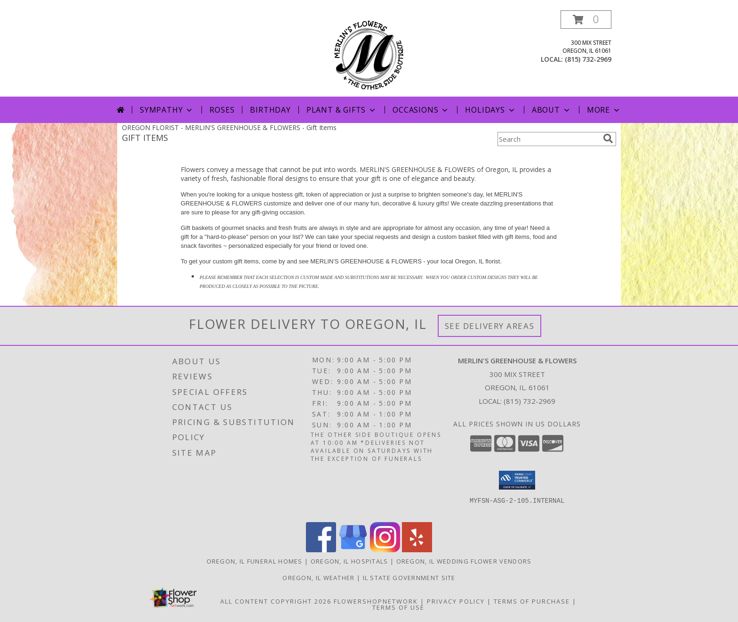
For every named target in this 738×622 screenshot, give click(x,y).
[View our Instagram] (385, 549)
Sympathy (167, 110)
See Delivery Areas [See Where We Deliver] (490, 325)
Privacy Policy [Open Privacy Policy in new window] (456, 601)
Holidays (490, 110)
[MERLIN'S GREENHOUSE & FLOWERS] (369, 53)
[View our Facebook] (321, 549)
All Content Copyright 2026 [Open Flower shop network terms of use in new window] (275, 601)
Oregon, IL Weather (318, 577)
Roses (221, 110)
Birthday (270, 110)
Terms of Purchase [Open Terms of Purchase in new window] (532, 601)
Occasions (421, 110)
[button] (586, 19)
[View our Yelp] (417, 549)
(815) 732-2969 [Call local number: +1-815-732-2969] (588, 59)
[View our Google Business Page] (353, 549)
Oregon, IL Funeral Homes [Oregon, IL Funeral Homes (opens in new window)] (255, 561)
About (551, 110)
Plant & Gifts (341, 110)
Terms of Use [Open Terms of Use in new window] (398, 607)
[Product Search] (548, 139)
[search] (608, 138)
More (604, 110)
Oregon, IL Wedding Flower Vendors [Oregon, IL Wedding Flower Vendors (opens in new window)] (464, 561)
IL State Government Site (409, 577)
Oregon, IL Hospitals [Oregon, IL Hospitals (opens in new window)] (349, 561)
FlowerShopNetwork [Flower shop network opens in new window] (376, 601)
